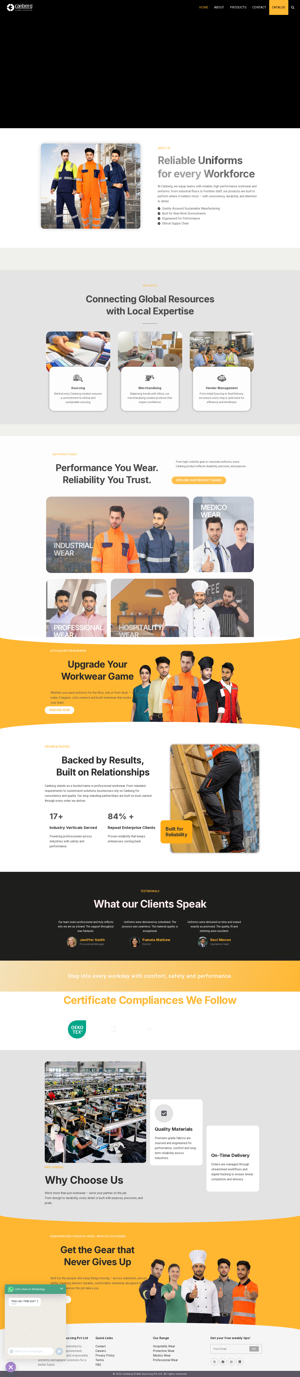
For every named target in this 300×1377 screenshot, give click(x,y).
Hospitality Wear (164, 1346)
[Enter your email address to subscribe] (236, 1349)
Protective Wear (163, 1351)
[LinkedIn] (239, 1361)
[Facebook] (223, 1361)
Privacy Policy (105, 1355)
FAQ (98, 1364)
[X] (214, 1361)
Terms (99, 1360)
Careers (100, 1351)
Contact (100, 1346)
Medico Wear (162, 1355)
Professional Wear (165, 1360)
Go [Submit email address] (254, 1349)
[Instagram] (231, 1361)
